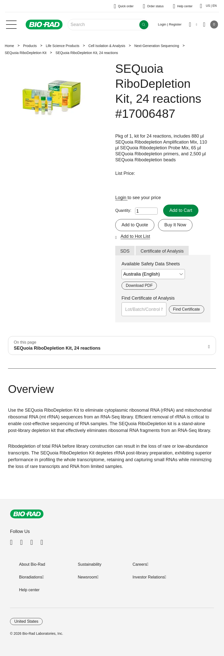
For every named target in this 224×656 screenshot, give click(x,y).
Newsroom (87, 577)
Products (30, 46)
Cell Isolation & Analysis (106, 46)
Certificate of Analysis (162, 251)
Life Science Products (62, 46)
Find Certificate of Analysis (148, 298)
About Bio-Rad (32, 564)
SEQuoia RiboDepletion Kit (25, 53)
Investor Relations (149, 577)
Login (121, 197)
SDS (125, 251)
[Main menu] (11, 24)
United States (26, 621)
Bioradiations (30, 577)
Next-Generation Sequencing (156, 46)
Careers (140, 564)
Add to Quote (135, 224)
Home (9, 46)
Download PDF (139, 285)
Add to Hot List (135, 236)
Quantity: (123, 210)
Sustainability (89, 564)
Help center (29, 590)
